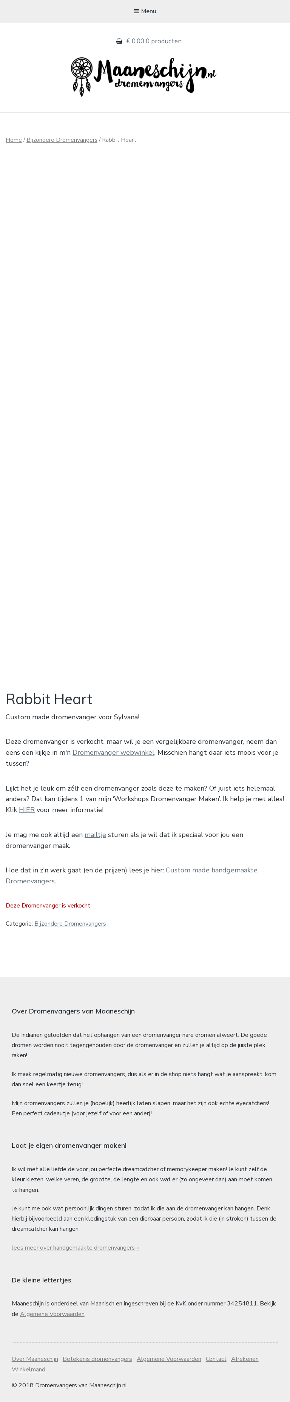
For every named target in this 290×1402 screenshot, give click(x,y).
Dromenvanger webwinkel (113, 752)
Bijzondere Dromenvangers (61, 140)
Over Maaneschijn (35, 1359)
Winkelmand (28, 1369)
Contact (216, 1359)
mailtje (95, 834)
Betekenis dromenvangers (97, 1359)
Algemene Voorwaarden (52, 1314)
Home (14, 140)
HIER (27, 809)
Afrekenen (245, 1359)
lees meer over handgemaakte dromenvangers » (75, 1248)
